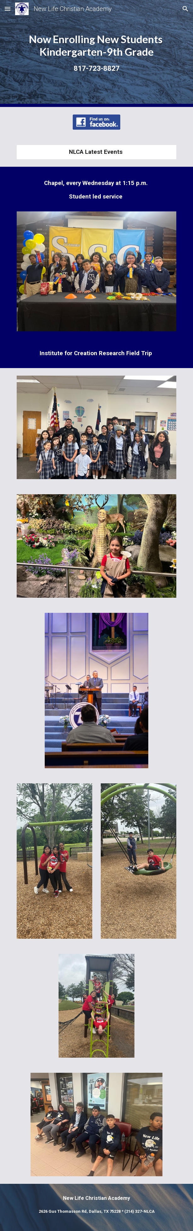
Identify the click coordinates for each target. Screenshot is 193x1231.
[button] (7, 8)
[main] (96, 53)
